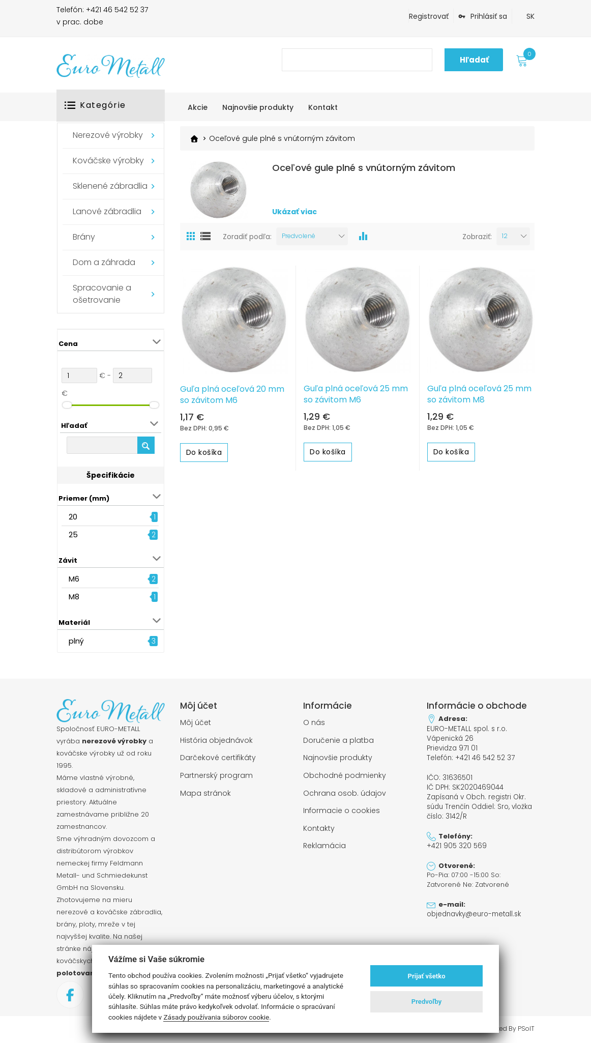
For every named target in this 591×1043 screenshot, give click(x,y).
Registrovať (429, 16)
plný (76, 640)
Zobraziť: (477, 237)
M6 (74, 578)
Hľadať (474, 59)
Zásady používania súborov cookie (216, 1017)
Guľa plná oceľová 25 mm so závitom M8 (479, 395)
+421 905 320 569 (456, 842)
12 (505, 237)
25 (73, 534)
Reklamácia (324, 842)
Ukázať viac (294, 213)
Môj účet (195, 722)
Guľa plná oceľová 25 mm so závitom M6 (356, 395)
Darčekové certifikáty (218, 756)
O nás (314, 722)
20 (73, 516)
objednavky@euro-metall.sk (473, 910)
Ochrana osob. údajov (344, 791)
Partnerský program (216, 774)
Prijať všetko (427, 976)
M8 (74, 596)
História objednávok (216, 740)
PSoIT (526, 1029)
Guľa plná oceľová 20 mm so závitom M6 (232, 395)
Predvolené (298, 237)
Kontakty (319, 825)
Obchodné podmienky (344, 774)
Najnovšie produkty (337, 756)
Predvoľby (426, 1001)
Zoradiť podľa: (247, 237)
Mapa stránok (205, 791)
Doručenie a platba (338, 740)
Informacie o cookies (341, 808)
